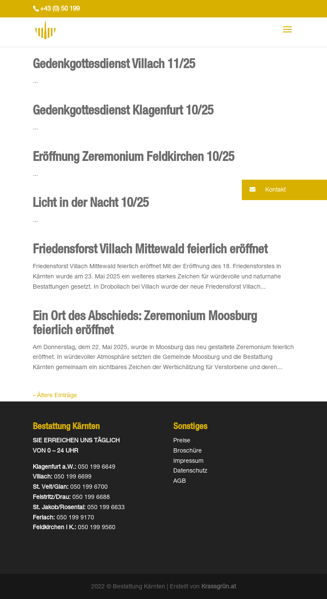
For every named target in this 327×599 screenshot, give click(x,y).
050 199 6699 (73, 477)
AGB (179, 481)
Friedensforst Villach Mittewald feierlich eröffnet (150, 250)
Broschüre (187, 451)
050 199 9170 (75, 518)
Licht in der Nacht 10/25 (91, 204)
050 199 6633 (106, 508)
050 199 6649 (96, 467)
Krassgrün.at (218, 587)
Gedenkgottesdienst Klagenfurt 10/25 (123, 112)
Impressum (188, 461)
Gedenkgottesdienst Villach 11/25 (114, 65)
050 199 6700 (89, 487)
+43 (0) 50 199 (60, 9)
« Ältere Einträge (55, 396)
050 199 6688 (91, 498)
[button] (284, 190)
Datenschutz (190, 471)
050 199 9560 (96, 528)
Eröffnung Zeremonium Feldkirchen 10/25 (133, 158)
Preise (181, 441)
